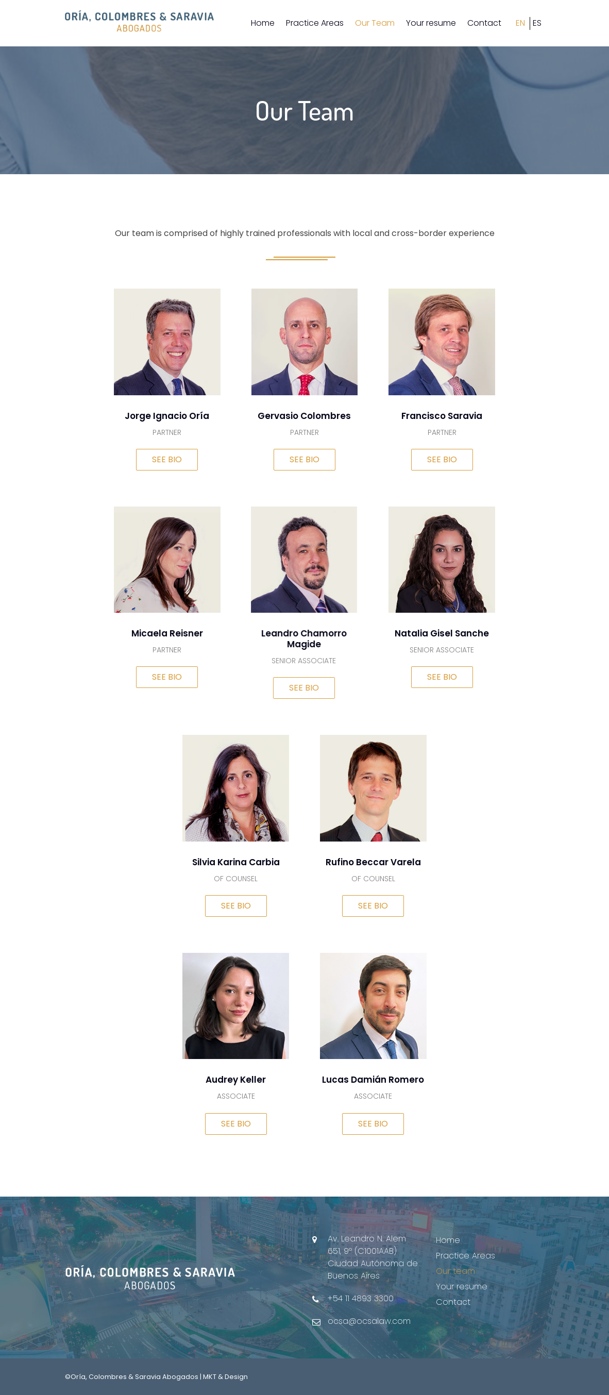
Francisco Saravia (441, 416)
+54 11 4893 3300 (361, 1298)
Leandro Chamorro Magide (294, 638)
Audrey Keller (239, 1080)
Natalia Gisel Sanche (445, 633)
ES (537, 23)
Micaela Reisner (163, 633)
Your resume (431, 23)
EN (520, 23)
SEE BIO (167, 459)
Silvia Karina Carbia (239, 862)
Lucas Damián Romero (377, 1080)
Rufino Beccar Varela (377, 862)
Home (263, 23)
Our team (455, 1271)
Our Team (375, 23)
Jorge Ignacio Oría (167, 416)
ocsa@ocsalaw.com (369, 1321)
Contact (484, 23)
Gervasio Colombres (304, 416)
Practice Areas (315, 23)
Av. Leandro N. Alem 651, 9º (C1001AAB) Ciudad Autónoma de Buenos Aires (373, 1257)
